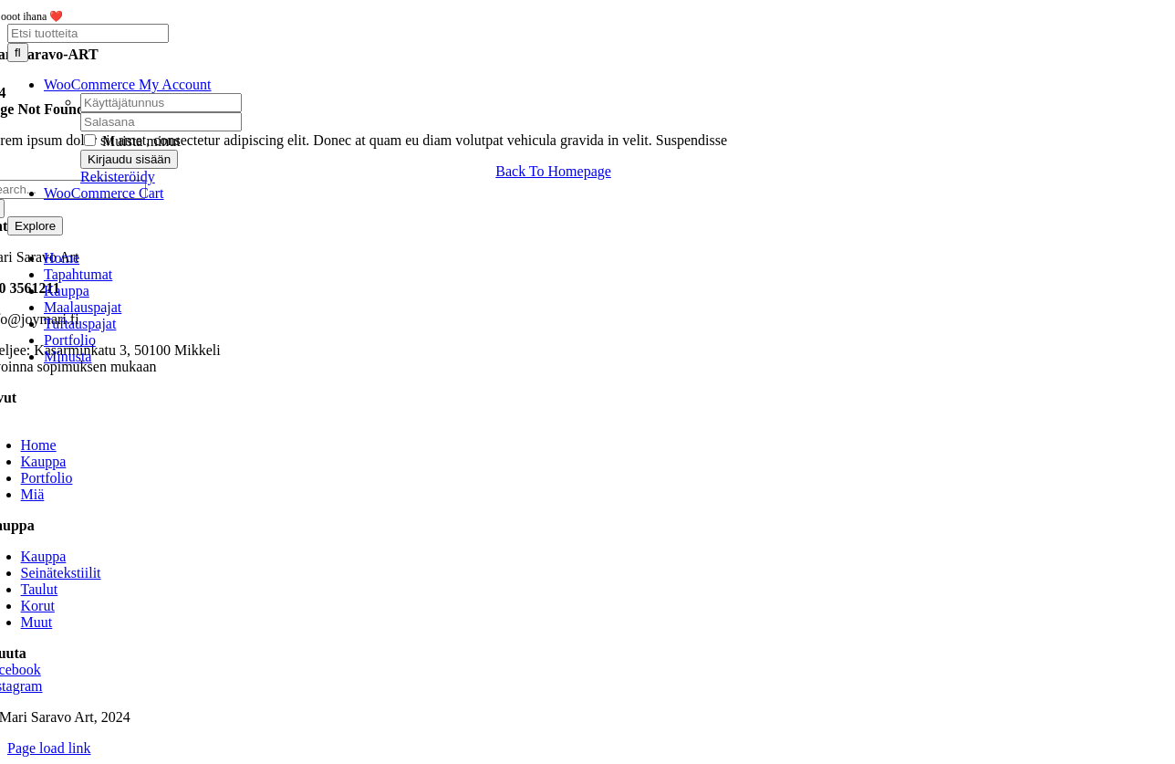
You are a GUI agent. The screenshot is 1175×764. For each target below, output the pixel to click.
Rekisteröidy (117, 176)
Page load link (49, 748)
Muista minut (132, 141)
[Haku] (17, 52)
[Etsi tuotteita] (88, 33)
